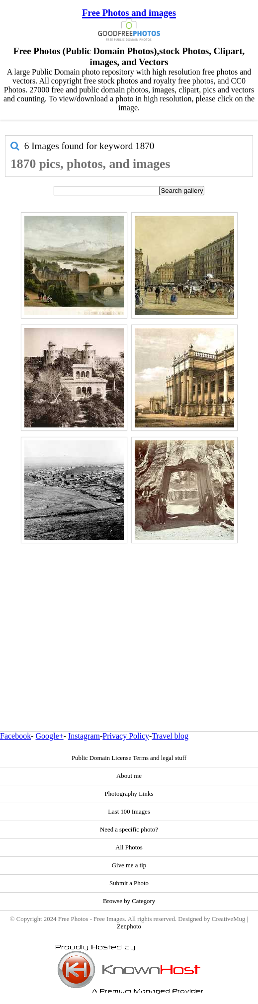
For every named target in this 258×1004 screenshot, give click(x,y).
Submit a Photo (129, 883)
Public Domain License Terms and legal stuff (129, 757)
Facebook (15, 736)
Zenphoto (129, 926)
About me (129, 775)
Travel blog (170, 736)
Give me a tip (129, 865)
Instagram (84, 736)
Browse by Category (129, 901)
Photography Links (129, 793)
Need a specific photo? (129, 829)
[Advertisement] (129, 615)
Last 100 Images (129, 811)
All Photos (128, 847)
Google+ (50, 736)
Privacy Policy (125, 736)
